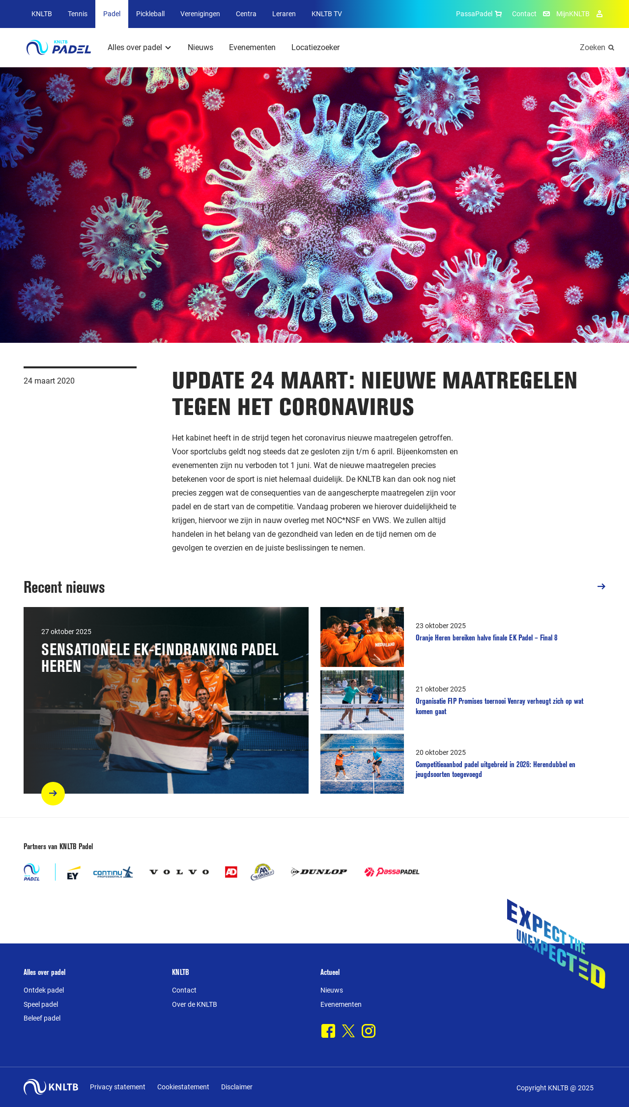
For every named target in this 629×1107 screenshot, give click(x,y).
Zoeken (592, 47)
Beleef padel (42, 1018)
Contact (524, 14)
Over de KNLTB (194, 1004)
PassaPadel (480, 14)
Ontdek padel (44, 990)
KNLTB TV (327, 14)
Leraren (284, 14)
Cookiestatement (183, 1087)
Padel (111, 14)
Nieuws (200, 47)
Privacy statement (117, 1087)
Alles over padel (135, 47)
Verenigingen (200, 14)
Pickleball (150, 14)
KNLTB (41, 14)
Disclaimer (237, 1087)
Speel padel (41, 1004)
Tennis (77, 14)
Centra (246, 14)
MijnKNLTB (573, 14)
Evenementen (252, 47)
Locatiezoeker (315, 47)
